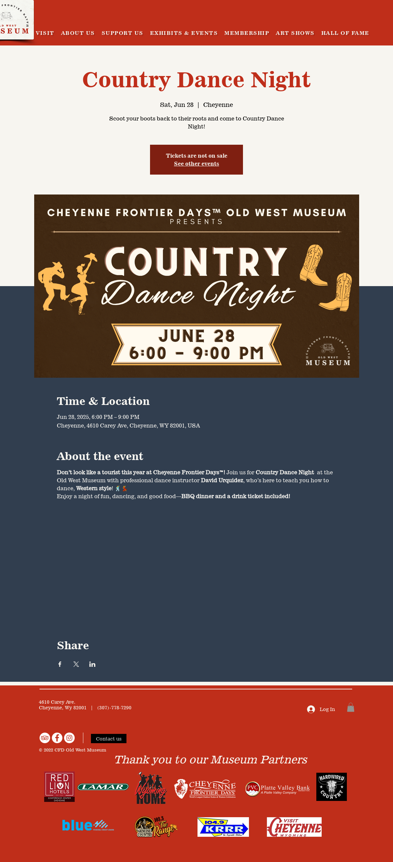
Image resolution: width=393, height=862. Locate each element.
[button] (350, 707)
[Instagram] (69, 738)
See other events (196, 163)
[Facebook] (57, 738)
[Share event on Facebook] (60, 664)
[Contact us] (108, 738)
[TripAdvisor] (44, 738)
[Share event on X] (76, 664)
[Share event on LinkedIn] (92, 664)
